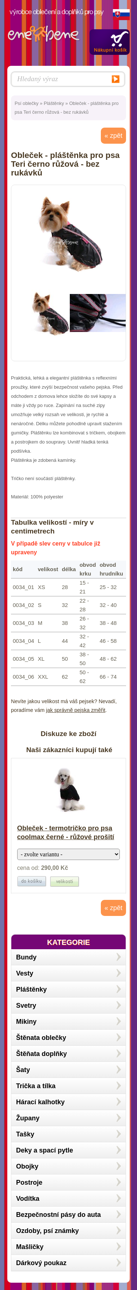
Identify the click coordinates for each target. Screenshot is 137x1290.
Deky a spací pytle (44, 1150)
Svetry (26, 1005)
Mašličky (29, 1247)
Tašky (25, 1134)
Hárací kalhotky (40, 1102)
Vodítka (27, 1198)
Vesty (24, 973)
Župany (27, 1118)
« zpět (113, 135)
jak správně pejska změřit (75, 710)
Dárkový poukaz (41, 1263)
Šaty (23, 1070)
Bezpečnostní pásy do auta (58, 1214)
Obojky (27, 1166)
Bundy (26, 957)
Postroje (29, 1182)
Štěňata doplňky (41, 1053)
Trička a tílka (36, 1086)
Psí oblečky (26, 103)
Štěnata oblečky (41, 1037)
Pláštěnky (54, 103)
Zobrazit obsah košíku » (110, 42)
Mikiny (26, 1021)
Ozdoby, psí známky (47, 1230)
